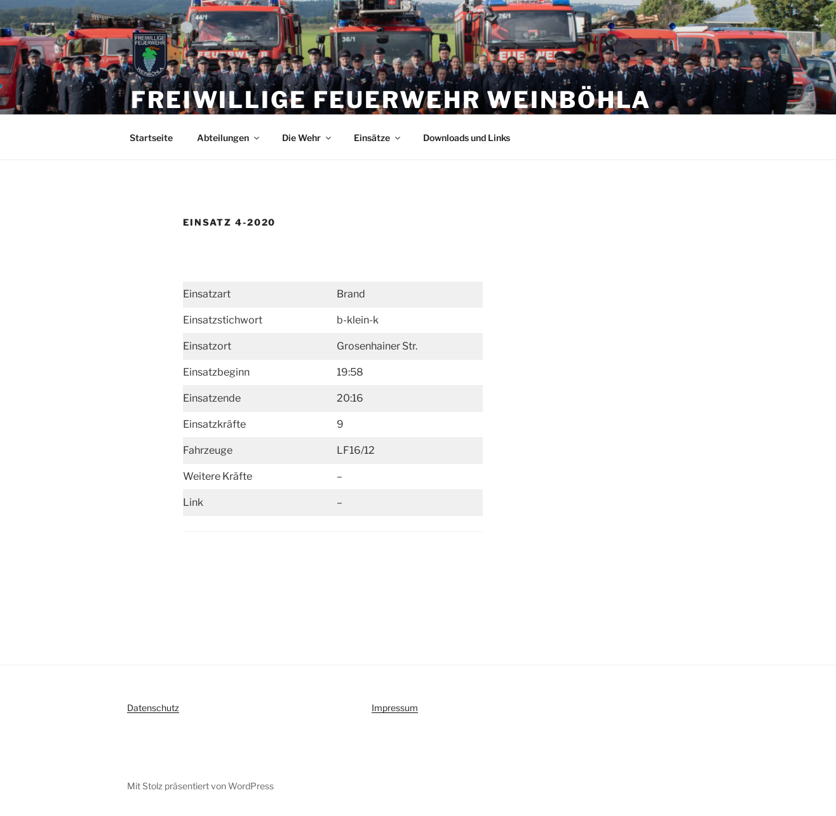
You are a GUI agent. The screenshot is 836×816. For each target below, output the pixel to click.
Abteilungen (229, 137)
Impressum (395, 707)
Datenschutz (153, 707)
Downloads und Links (466, 137)
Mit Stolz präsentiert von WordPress (200, 785)
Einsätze (378, 137)
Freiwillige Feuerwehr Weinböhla (391, 100)
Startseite (151, 137)
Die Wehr (307, 137)
